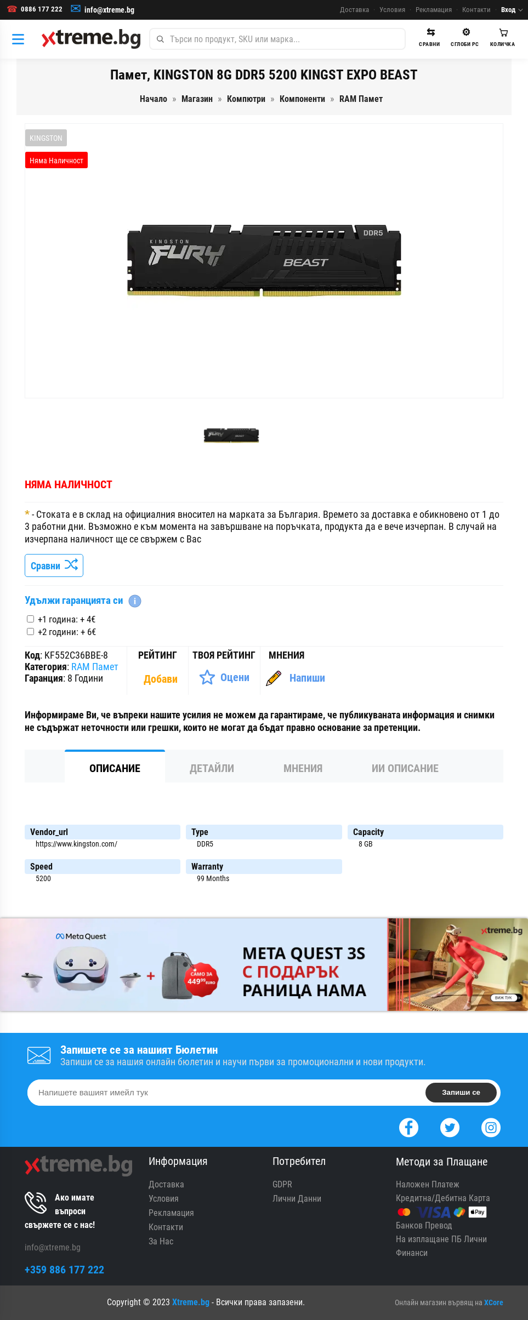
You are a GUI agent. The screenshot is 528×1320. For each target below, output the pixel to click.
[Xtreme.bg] (91, 39)
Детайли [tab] (212, 768)
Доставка (354, 9)
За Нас (161, 1241)
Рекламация (434, 9)
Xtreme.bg (190, 1302)
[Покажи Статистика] (161, 679)
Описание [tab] (114, 768)
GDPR (282, 1184)
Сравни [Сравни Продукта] (54, 566)
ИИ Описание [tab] (405, 768)
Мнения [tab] (302, 768)
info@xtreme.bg (109, 9)
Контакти (476, 9)
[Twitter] (449, 1126)
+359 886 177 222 (64, 1269)
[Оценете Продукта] (224, 677)
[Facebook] (408, 1126)
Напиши (307, 677)
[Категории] (21, 39)
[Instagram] (491, 1126)
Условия (392, 9)
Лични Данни (296, 1198)
